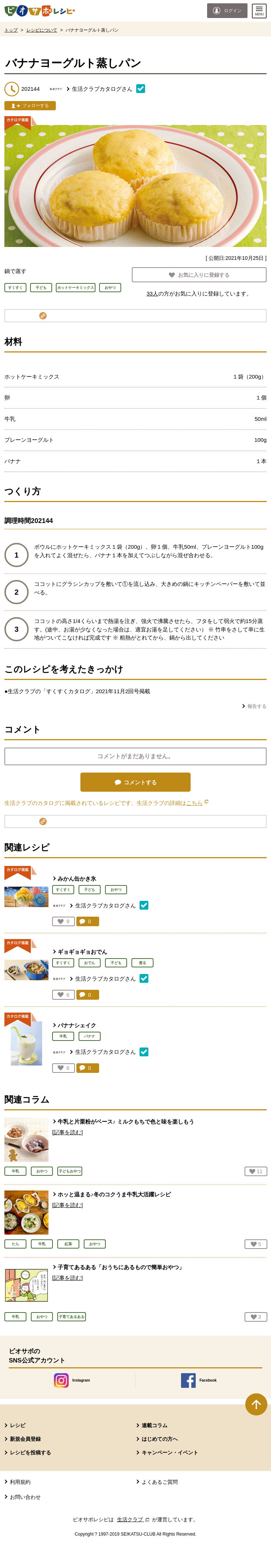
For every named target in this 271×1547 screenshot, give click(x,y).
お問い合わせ (25, 1497)
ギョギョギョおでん (82, 952)
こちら (197, 803)
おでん (89, 963)
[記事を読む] (67, 1132)
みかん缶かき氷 (77, 878)
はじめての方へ (160, 1439)
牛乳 (63, 1036)
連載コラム (154, 1425)
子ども (89, 890)
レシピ (17, 1425)
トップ (11, 30)
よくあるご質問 (160, 1482)
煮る (142, 963)
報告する (257, 706)
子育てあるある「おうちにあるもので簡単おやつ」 (121, 1267)
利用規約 (20, 1482)
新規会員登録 (25, 1439)
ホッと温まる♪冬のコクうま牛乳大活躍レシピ (114, 1194)
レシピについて (41, 30)
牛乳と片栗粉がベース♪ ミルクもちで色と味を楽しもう (126, 1121)
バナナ (89, 1036)
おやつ (116, 890)
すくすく (63, 890)
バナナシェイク (77, 1025)
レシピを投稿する (30, 1452)
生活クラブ (134, 1519)
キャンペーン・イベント (170, 1452)
